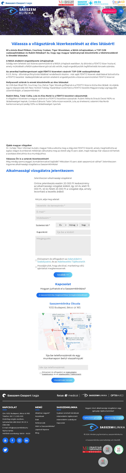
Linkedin (26, 440)
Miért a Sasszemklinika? (45, 426)
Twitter (5, 450)
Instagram (19, 440)
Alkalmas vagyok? (42, 413)
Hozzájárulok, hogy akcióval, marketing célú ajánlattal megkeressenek (60, 267)
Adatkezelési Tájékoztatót (71, 261)
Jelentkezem (109, 11)
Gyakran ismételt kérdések (68, 413)
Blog (37, 433)
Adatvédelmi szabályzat (67, 420)
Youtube (5, 440)
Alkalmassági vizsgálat (113, 418)
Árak (37, 420)
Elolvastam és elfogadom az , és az (61, 260)
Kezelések (39, 416)
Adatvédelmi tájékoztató (67, 416)
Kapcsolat (61, 423)
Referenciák (40, 423)
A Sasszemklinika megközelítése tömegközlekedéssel (63, 295)
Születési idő (43, 225)
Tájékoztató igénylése (93, 418)
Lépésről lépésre (42, 430)
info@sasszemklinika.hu (18, 428)
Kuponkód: (42, 232)
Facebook (12, 440)
